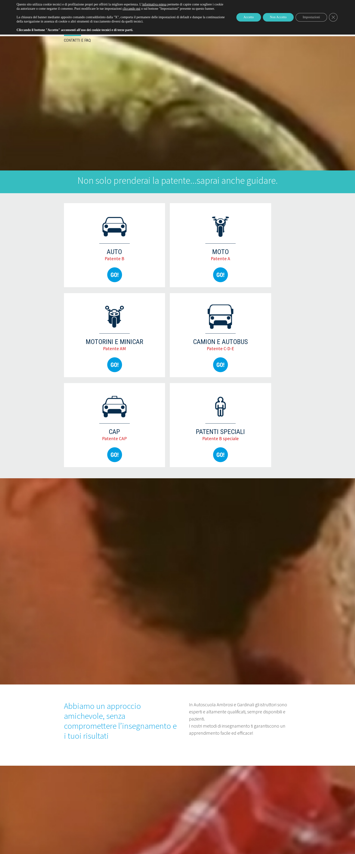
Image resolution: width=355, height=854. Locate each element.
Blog (245, 32)
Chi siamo (224, 32)
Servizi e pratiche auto (133, 32)
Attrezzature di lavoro (185, 32)
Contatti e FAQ (77, 40)
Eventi (72, 32)
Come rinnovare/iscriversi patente (266, 3)
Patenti (96, 32)
